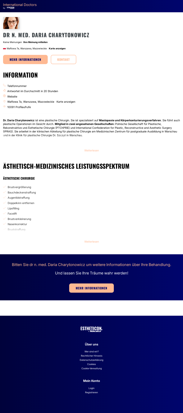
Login (91, 388)
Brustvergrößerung (19, 187)
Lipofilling (13, 208)
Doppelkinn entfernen (21, 203)
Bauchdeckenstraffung (22, 192)
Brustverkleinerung (19, 219)
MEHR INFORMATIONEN (25, 59)
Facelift (12, 213)
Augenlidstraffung (19, 197)
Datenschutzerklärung (91, 359)
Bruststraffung (16, 229)
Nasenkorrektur (17, 224)
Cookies (91, 364)
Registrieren (91, 392)
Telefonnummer (17, 86)
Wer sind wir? (92, 351)
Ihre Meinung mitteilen (35, 42)
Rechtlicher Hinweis (91, 355)
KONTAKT (63, 59)
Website (12, 96)
